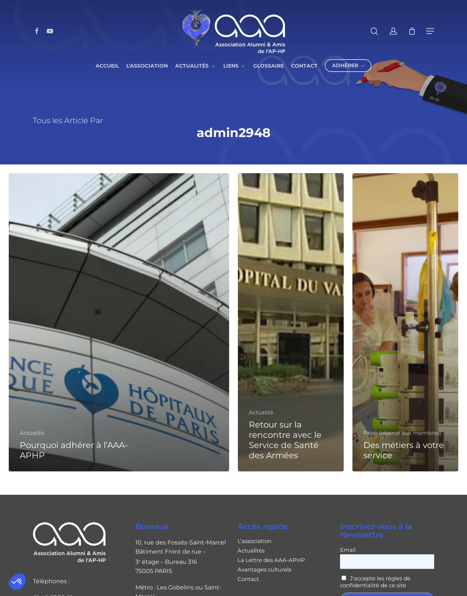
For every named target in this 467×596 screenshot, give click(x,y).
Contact (248, 579)
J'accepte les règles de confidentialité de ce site (375, 582)
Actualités (251, 550)
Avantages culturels (264, 569)
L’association (254, 541)
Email (348, 549)
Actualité (32, 433)
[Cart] (412, 31)
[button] (17, 582)
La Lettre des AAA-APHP (271, 560)
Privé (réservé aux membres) (402, 433)
